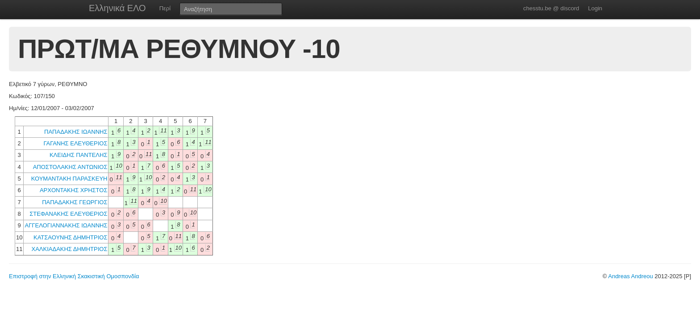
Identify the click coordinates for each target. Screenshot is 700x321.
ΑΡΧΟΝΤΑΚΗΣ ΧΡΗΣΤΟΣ (74, 190)
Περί (165, 8)
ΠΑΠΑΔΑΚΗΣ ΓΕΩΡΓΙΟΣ (74, 202)
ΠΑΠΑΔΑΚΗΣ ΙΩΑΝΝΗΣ (75, 131)
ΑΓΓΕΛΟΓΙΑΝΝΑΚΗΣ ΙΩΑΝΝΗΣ (66, 225)
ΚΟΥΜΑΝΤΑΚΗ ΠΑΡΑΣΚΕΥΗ (69, 178)
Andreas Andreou (630, 276)
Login (595, 8)
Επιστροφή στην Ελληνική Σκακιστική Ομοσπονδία (74, 276)
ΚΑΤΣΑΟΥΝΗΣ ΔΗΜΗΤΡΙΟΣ (70, 237)
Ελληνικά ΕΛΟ (117, 8)
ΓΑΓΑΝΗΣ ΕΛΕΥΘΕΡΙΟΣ (76, 143)
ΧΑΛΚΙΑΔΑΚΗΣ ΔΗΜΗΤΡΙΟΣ (69, 249)
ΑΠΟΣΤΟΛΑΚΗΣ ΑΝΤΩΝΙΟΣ (70, 167)
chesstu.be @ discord (551, 8)
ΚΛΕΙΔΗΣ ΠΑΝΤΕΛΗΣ (79, 155)
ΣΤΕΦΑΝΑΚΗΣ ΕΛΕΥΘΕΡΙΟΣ (68, 213)
